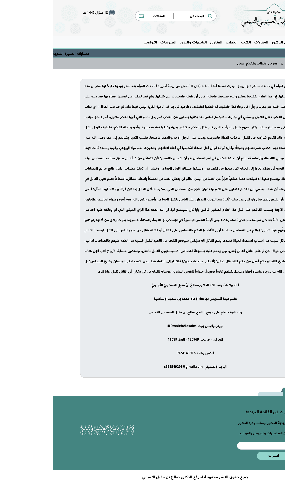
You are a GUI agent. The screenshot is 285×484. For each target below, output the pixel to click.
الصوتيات (116, 42)
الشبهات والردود (140, 42)
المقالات (209, 42)
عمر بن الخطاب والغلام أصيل (204, 63)
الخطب (179, 42)
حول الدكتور (229, 42)
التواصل (97, 42)
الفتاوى (163, 42)
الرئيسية (249, 42)
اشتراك (221, 455)
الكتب (193, 42)
